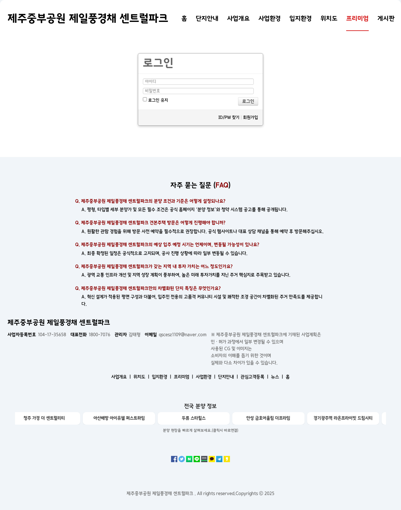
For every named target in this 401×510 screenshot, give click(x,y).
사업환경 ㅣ (206, 376)
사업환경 (269, 18)
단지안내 (207, 18)
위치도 (328, 18)
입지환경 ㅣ (162, 376)
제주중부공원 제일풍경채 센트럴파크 (88, 18)
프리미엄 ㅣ (184, 376)
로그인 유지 (155, 100)
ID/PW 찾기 (228, 117)
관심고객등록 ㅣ (255, 376)
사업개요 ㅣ (121, 376)
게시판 (386, 18)
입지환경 (300, 18)
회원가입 (250, 117)
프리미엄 (357, 18)
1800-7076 (90, 334)
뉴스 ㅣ (277, 376)
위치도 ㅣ (142, 376)
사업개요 (238, 18)
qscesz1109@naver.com (175, 334)
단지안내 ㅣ (228, 376)
